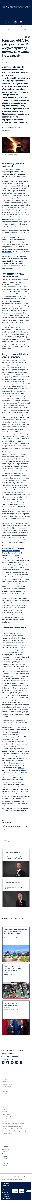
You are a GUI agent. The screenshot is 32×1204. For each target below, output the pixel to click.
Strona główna (5, 26)
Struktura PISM (7, 1084)
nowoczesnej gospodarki (11, 219)
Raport (4, 1111)
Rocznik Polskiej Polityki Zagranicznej (14, 1131)
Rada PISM (5, 1081)
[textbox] (23, 22)
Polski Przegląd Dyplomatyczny (12, 1126)
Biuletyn (4, 1109)
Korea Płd (5, 591)
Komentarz (5, 1121)
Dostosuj (28, 1190)
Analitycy (5, 1146)
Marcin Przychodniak (11, 1009)
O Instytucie (6, 1077)
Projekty (4, 1156)
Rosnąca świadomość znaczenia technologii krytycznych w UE (12, 968)
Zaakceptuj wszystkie (15, 1191)
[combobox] (23, 22)
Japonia (8, 577)
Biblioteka (5, 1161)
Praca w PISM (6, 1086)
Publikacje (5, 1107)
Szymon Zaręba (9, 974)
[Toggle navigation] (2, 2)
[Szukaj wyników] (15, 22)
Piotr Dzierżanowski (9, 127)
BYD (21, 429)
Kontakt (4, 1093)
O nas (3, 1074)
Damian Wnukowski (12, 883)
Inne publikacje (7, 1133)
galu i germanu (7, 251)
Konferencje (5, 1149)
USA (16, 471)
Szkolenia (5, 1158)
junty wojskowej (19, 344)
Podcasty (5, 1151)
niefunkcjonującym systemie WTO (14, 737)
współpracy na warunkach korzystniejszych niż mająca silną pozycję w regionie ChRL (13, 784)
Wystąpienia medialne (9, 1154)
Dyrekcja (5, 1079)
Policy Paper (6, 1114)
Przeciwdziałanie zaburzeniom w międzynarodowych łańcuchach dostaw (15, 931)
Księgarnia (5, 1163)
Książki (4, 1119)
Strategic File (6, 1116)
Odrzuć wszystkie (22, 1191)
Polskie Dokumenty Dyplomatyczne (13, 1123)
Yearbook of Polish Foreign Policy (12, 1128)
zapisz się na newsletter (10, 1056)
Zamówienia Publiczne (6, 1090)
